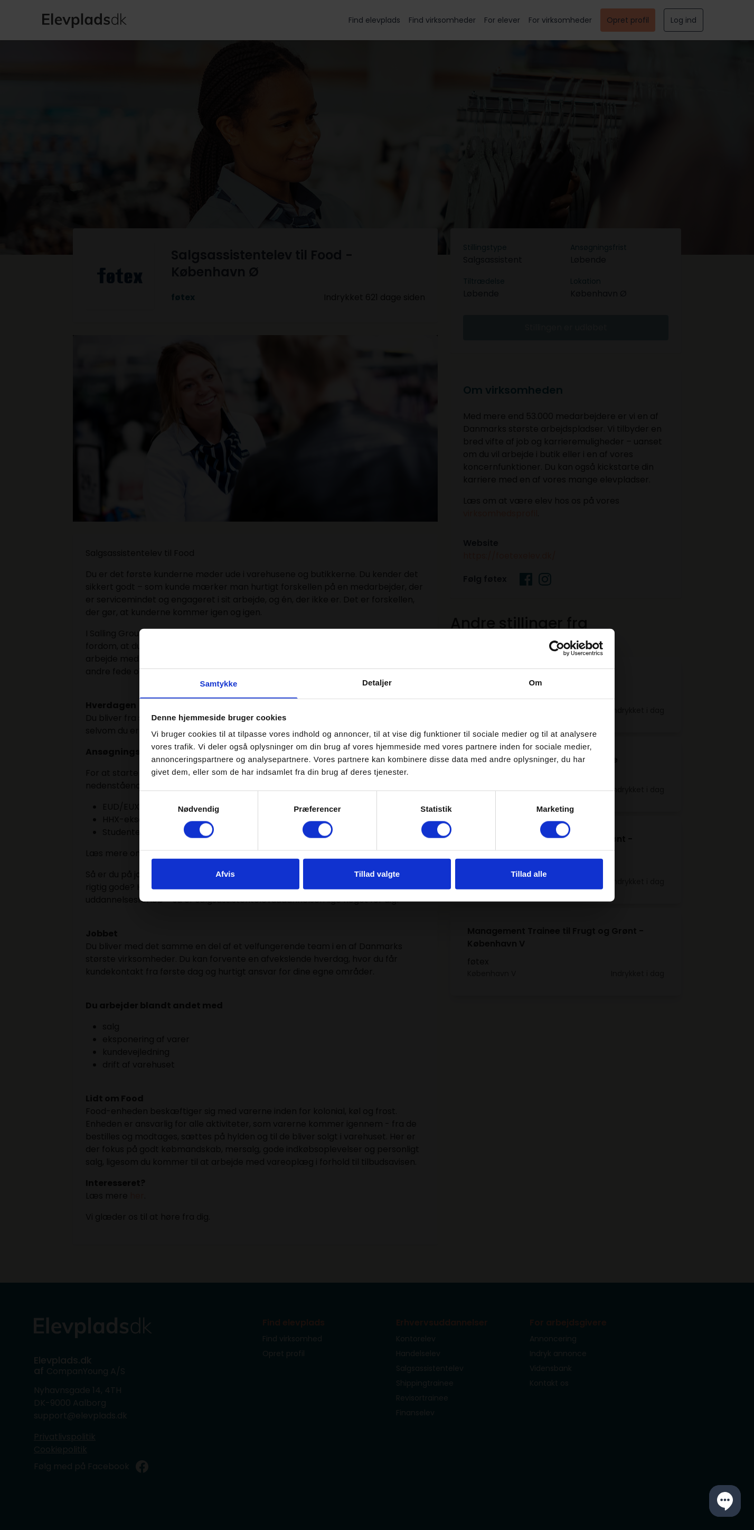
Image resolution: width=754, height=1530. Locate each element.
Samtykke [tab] (219, 683)
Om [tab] (535, 681)
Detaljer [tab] (377, 681)
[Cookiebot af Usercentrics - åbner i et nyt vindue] (557, 648)
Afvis (225, 873)
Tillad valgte (377, 873)
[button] (725, 1501)
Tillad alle (528, 873)
